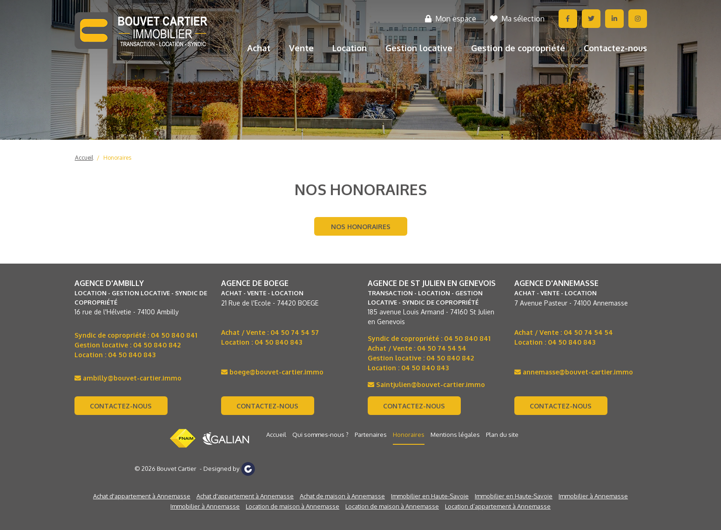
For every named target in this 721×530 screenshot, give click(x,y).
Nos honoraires (361, 227)
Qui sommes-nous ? (320, 434)
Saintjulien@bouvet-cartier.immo (426, 384)
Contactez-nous (615, 48)
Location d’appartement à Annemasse (498, 506)
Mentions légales (455, 434)
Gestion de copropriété (518, 48)
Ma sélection (517, 18)
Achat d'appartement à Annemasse (141, 496)
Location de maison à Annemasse (292, 506)
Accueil (84, 157)
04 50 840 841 (174, 335)
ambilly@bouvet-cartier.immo (128, 378)
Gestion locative (418, 48)
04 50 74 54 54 (441, 348)
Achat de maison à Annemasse (342, 496)
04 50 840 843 (131, 355)
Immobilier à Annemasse (593, 496)
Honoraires (117, 157)
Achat (258, 48)
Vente (301, 48)
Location (349, 48)
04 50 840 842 (157, 345)
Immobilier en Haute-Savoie (430, 496)
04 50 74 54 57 (294, 332)
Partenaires (371, 434)
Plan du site (502, 434)
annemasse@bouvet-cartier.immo (573, 372)
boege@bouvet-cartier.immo (272, 372)
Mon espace (450, 18)
